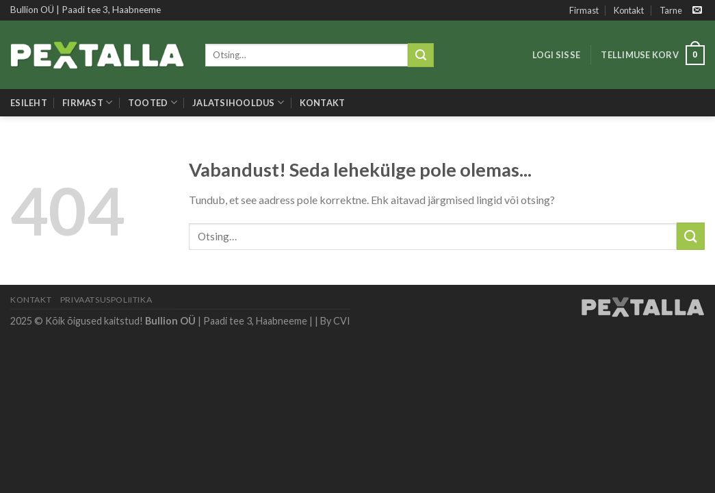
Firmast (584, 10)
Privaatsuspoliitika (106, 299)
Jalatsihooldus (238, 102)
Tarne (671, 10)
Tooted (152, 102)
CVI (341, 321)
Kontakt (629, 10)
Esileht (28, 102)
